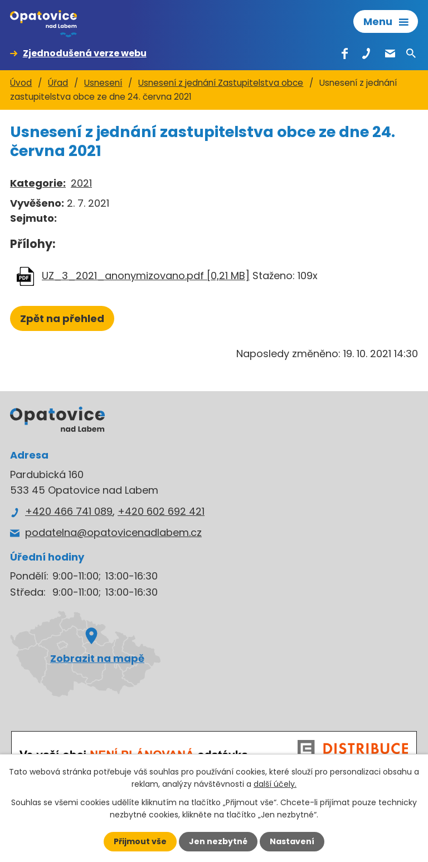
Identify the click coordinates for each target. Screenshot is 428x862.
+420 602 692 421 (161, 511)
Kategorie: (38, 183)
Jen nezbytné (218, 841)
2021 (81, 183)
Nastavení (292, 841)
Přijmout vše (140, 841)
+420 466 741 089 (69, 511)
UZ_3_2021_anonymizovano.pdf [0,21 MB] (146, 276)
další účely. (275, 784)
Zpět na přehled (62, 318)
